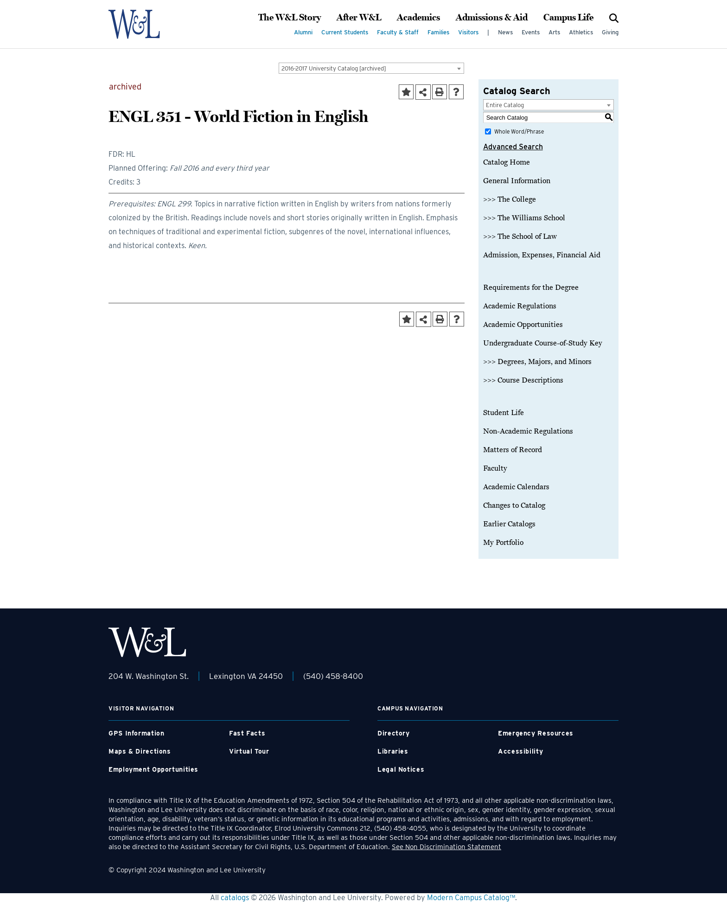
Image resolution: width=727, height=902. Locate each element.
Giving (610, 32)
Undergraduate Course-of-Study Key (542, 343)
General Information (516, 181)
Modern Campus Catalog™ (471, 897)
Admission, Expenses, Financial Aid (541, 255)
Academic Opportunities (523, 324)
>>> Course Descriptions (523, 380)
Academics (418, 17)
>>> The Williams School (524, 218)
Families (438, 32)
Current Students (344, 32)
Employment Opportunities (153, 769)
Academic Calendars (516, 487)
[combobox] (371, 68)
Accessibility (520, 751)
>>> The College (509, 199)
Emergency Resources (536, 733)
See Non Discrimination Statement (446, 847)
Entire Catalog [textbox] (505, 105)
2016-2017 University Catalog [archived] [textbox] (333, 68)
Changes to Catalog (514, 505)
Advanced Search (513, 146)
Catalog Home (506, 162)
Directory (393, 733)
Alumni (303, 32)
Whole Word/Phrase (519, 131)
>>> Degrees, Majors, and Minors (537, 361)
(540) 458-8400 (333, 676)
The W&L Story (289, 17)
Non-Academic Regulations (528, 431)
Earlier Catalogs (509, 524)
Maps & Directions (139, 751)
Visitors (468, 32)
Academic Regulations (519, 306)
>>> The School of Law (520, 236)
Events (531, 32)
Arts (554, 32)
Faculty (495, 468)
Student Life (503, 412)
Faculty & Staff (398, 32)
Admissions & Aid (492, 17)
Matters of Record (512, 449)
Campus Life (568, 17)
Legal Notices (400, 769)
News (505, 32)
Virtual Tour (249, 751)
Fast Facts (247, 733)
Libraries (392, 751)
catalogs (235, 897)
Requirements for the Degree (531, 287)
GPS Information (136, 733)
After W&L (359, 17)
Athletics (581, 32)
